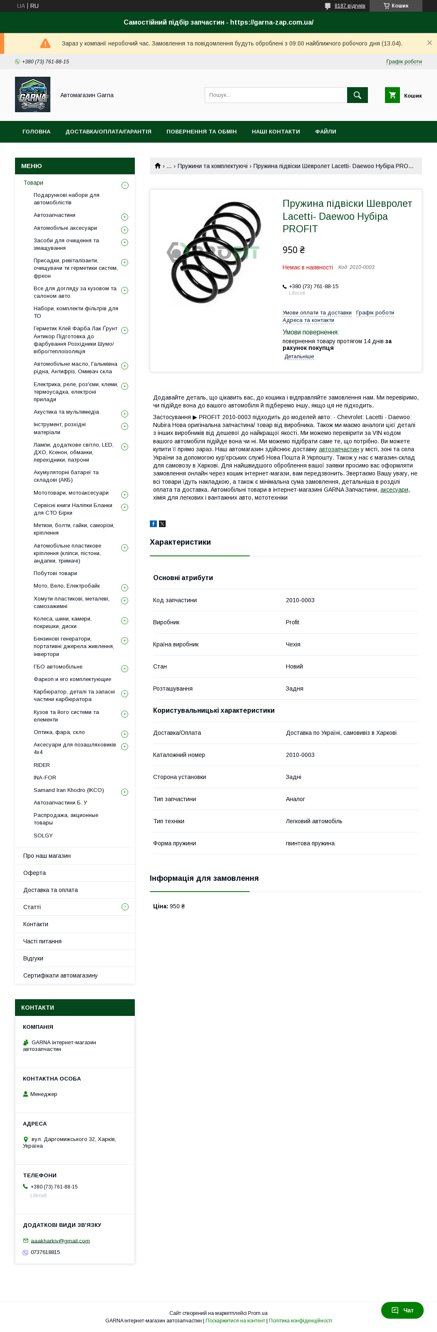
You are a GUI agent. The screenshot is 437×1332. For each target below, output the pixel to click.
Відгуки (33, 958)
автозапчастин (339, 449)
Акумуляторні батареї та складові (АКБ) (66, 476)
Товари (33, 182)
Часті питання (42, 941)
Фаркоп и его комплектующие (72, 679)
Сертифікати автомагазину (60, 975)
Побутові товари (55, 573)
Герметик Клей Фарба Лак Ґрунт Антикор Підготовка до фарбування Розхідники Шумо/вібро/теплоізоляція (75, 339)
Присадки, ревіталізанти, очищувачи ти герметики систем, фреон (76, 268)
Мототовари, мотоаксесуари (71, 493)
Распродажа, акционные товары (66, 819)
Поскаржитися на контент (235, 1321)
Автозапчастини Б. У (60, 802)
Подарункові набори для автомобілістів (66, 199)
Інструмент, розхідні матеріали (60, 428)
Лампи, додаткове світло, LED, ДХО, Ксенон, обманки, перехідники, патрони (74, 452)
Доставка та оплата (50, 890)
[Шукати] (357, 95)
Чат (402, 1310)
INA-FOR (45, 777)
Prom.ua (258, 1313)
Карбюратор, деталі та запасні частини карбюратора (74, 695)
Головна (36, 131)
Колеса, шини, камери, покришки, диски (63, 622)
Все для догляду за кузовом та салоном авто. (75, 292)
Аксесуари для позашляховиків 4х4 (75, 748)
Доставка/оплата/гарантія (108, 131)
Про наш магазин (47, 855)
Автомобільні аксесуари (65, 228)
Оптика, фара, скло (59, 732)
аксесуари (394, 489)
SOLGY (43, 835)
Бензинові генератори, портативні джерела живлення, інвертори (74, 646)
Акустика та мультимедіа (66, 412)
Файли (325, 131)
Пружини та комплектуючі (213, 166)
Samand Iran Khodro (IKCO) (69, 790)
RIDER (42, 765)
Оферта (34, 873)
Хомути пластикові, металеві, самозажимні (71, 602)
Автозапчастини (54, 215)
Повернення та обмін (201, 131)
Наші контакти (276, 131)
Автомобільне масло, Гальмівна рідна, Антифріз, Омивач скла (75, 367)
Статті (32, 907)
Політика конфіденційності (300, 1321)
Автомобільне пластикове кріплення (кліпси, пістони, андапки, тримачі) (67, 553)
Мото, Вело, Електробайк (67, 586)
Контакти (35, 924)
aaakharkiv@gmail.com (60, 1240)
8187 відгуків (350, 6)
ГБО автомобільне (58, 666)
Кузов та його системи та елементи (66, 716)
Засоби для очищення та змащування (66, 244)
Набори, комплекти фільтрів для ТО (76, 312)
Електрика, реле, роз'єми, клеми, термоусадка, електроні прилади (76, 391)
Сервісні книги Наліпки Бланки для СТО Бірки (73, 509)
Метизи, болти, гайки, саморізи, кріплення (74, 529)
